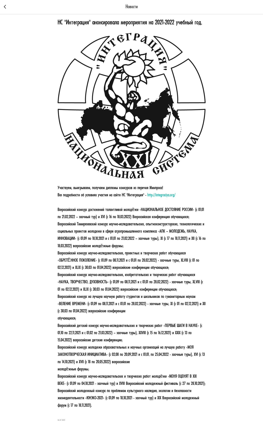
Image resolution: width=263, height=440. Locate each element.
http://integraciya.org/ (161, 195)
